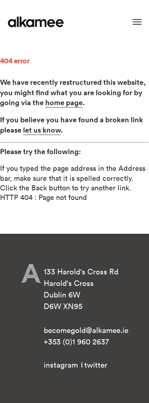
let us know (42, 130)
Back (39, 187)
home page (64, 102)
